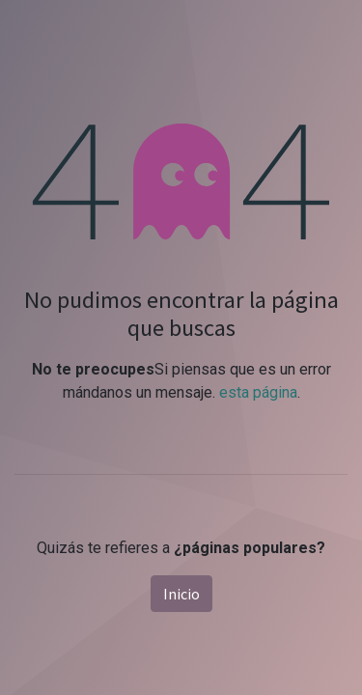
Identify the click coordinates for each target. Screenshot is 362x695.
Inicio (181, 593)
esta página (258, 392)
